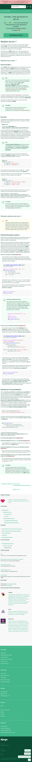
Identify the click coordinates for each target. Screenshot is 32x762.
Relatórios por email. (7, 512)
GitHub (2, 705)
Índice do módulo (8, 559)
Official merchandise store (6, 730)
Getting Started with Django (6, 655)
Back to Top (16, 489)
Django (1, 7)
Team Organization (4, 657)
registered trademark (4, 759)
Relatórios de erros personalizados (12, 522)
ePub (15, 583)
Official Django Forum (6, 569)
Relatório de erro (5, 510)
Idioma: (27, 753)
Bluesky (2, 712)
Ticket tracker (4, 575)
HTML (10, 583)
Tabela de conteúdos (6, 533)
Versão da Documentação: (24, 756)
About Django (3, 652)
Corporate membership (5, 728)
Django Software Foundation (6, 659)
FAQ (2, 554)
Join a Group (3, 673)
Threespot (4, 751)
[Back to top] (29, 760)
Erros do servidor (8, 514)
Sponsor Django (4, 726)
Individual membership (5, 681)
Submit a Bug (3, 677)
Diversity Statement (5, 663)
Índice (2, 559)
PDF (13, 583)
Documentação (5, 11)
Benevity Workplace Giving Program (8, 732)
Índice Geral (4, 535)
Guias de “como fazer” (7, 545)
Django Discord (4, 693)
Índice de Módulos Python (7, 537)
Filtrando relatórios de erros (8, 518)
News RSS (3, 716)
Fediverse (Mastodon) (5, 709)
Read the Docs (9, 585)
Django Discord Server (6, 564)
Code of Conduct (4, 661)
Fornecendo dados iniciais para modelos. (22, 485)
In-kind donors (5, 745)
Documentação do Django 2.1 (8, 543)
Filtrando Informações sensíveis (11, 520)
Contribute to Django (5, 675)
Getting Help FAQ (4, 691)
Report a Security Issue (5, 679)
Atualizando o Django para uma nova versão (10, 483)
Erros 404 (7, 516)
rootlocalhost (18, 94)
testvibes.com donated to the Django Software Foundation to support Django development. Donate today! (18, 501)
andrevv (4, 754)
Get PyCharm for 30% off (16, 35)
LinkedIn (2, 714)
